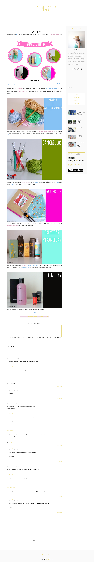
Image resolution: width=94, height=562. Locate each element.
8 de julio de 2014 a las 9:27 (15, 449)
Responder (59, 386)
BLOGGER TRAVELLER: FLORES (79, 121)
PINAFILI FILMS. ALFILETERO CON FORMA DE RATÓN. (81, 144)
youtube (77, 103)
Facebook (23, 317)
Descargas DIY (77, 69)
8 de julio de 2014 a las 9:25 (15, 390)
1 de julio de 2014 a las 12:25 (13, 403)
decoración (76, 100)
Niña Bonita (10, 430)
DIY (77, 94)
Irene (8, 379)
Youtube (46, 317)
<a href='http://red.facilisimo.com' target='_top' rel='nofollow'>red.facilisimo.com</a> (75, 170)
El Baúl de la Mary (11, 357)
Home (34, 540)
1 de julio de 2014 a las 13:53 (13, 432)
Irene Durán (10, 402)
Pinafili (77, 160)
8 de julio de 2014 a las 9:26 (15, 415)
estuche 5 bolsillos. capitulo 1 (79, 136)
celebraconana (11, 487)
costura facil (77, 97)
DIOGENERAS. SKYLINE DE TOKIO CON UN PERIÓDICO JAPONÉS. (81, 113)
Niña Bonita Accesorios (14, 442)
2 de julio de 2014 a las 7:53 (13, 489)
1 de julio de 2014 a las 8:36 (13, 358)
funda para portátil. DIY (80, 128)
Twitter (30, 317)
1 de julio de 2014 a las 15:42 (13, 466)
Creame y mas (10, 465)
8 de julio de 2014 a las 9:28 (15, 500)
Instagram (38, 317)
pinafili (47, 9)
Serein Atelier (49, 559)
